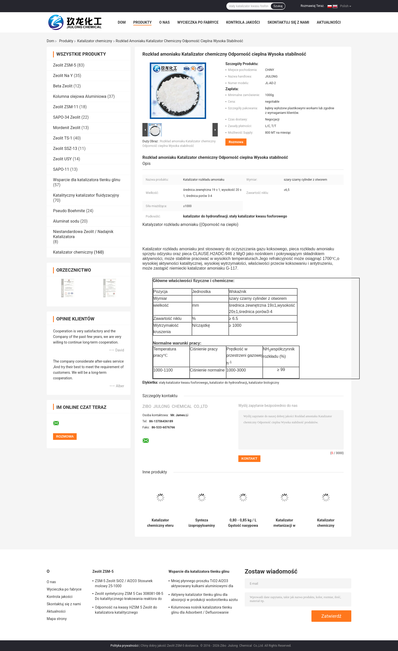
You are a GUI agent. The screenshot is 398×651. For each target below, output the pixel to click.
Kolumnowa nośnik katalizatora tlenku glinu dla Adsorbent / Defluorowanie (201, 609)
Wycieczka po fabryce (198, 22)
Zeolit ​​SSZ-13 (65, 148)
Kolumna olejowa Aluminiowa (79, 96)
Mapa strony (57, 619)
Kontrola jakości (243, 22)
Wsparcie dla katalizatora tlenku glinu (86, 179)
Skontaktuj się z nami (288, 22)
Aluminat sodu (66, 221)
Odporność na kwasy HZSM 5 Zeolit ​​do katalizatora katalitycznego (126, 609)
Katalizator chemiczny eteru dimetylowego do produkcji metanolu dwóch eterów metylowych (160, 523)
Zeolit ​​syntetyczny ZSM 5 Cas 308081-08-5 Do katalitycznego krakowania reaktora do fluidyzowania (129, 597)
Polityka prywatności (124, 645)
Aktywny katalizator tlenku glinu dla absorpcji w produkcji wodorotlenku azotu (204, 597)
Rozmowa (236, 142)
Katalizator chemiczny (94, 41)
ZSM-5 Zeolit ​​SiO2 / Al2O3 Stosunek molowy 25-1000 (124, 583)
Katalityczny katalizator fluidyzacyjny (86, 195)
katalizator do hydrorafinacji (228, 382)
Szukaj (278, 6)
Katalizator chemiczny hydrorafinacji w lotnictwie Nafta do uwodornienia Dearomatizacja (326, 523)
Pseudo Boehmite (69, 210)
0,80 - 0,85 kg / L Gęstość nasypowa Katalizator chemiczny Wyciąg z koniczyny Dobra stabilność (243, 523)
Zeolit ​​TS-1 (62, 138)
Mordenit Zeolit (66, 127)
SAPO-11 (61, 169)
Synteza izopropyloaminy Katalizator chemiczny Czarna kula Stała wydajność (202, 523)
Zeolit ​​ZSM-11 (65, 106)
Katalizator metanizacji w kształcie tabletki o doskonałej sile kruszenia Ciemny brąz (284, 523)
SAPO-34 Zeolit (66, 117)
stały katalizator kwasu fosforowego (183, 382)
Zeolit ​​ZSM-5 (64, 65)
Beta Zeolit (62, 86)
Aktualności (329, 22)
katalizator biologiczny (264, 382)
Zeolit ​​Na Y (63, 75)
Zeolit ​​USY (62, 159)
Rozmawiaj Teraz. (312, 6)
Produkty (142, 22)
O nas (164, 22)
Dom (122, 22)
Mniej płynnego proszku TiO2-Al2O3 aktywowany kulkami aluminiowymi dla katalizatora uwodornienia (202, 584)
